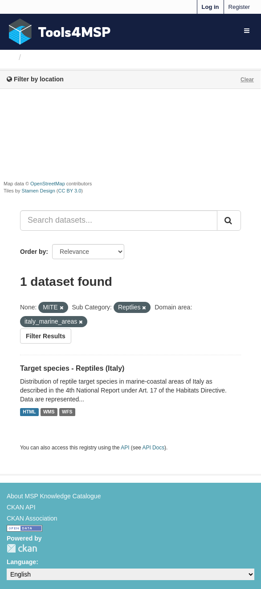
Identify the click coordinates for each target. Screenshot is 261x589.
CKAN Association (32, 518)
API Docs (154, 448)
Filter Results (45, 336)
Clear (247, 79)
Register (239, 7)
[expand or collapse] (246, 31)
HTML (29, 412)
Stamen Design (38, 190)
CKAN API (21, 507)
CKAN (22, 548)
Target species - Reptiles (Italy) (72, 368)
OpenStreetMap (47, 183)
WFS (67, 412)
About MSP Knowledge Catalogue (54, 496)
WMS (49, 412)
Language (21, 561)
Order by (33, 251)
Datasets (42, 57)
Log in (210, 7)
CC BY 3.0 (70, 190)
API (125, 448)
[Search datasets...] (118, 220)
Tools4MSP (74, 32)
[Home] (10, 57)
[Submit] (229, 220)
